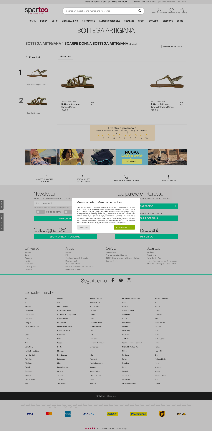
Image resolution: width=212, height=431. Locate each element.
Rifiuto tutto (83, 227)
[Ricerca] (140, 11)
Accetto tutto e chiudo (124, 227)
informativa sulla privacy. (117, 222)
